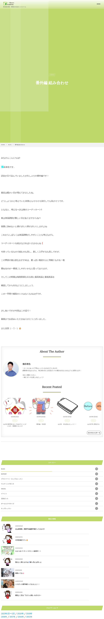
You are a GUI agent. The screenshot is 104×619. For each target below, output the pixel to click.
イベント (49, 493)
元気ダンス (49, 498)
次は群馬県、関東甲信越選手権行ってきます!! (30, 529)
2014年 (4, 586)
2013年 (12, 586)
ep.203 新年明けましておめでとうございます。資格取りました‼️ (14, 426)
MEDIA (49, 488)
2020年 (20, 580)
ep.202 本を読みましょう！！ (67, 425)
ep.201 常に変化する (93, 425)
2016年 (21, 583)
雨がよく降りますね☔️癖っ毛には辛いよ (79, 540)
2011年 (29, 586)
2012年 (21, 586)
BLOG (14, 422)
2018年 (4, 583)
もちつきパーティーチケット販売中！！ (28, 540)
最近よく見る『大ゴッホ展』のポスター (28, 562)
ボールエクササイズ (49, 503)
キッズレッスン (49, 508)
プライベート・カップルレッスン (49, 478)
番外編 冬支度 (41, 425)
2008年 (22, 590)
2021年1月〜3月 (8, 580)
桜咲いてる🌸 (19, 551)
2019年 (29, 580)
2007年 (30, 590)
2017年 (12, 583)
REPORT (49, 473)
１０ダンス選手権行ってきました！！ (78, 551)
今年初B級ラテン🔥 (72, 529)
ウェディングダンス (49, 483)
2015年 (29, 583)
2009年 (13, 590)
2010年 (4, 590)
